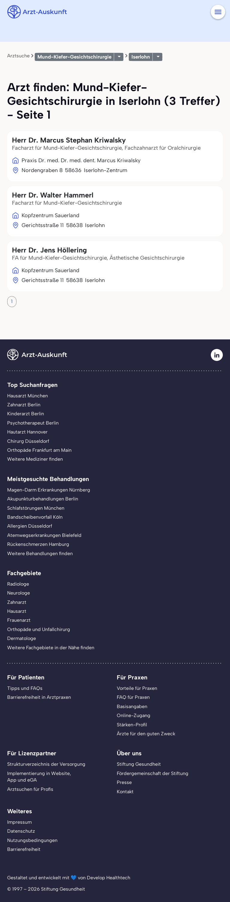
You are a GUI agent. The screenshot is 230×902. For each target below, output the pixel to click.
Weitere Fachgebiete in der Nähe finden (50, 647)
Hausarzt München (27, 396)
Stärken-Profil (132, 725)
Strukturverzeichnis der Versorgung (46, 764)
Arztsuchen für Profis (30, 789)
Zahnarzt (16, 602)
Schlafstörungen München (35, 508)
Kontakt (125, 791)
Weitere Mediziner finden (35, 459)
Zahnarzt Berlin (23, 405)
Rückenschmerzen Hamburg (38, 544)
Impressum (19, 822)
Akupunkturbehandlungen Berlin (42, 499)
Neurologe (18, 593)
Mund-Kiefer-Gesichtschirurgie (74, 57)
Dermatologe (21, 638)
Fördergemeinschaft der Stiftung (152, 773)
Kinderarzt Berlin (25, 413)
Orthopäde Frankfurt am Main (39, 450)
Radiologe (18, 584)
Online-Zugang (133, 715)
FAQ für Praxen (133, 697)
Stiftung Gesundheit (139, 764)
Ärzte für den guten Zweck (146, 733)
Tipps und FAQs (25, 688)
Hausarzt (16, 611)
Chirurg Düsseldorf (28, 441)
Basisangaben (132, 706)
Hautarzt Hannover (27, 432)
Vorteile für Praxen (137, 688)
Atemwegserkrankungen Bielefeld (44, 535)
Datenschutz (21, 831)
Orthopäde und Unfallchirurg (38, 629)
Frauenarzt (19, 620)
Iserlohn (140, 57)
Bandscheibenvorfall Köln (35, 517)
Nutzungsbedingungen (32, 840)
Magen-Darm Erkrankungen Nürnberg (48, 490)
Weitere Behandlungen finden (40, 553)
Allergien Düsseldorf (29, 526)
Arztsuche (18, 56)
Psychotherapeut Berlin (33, 423)
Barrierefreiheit (23, 849)
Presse (124, 782)
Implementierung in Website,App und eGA (39, 777)
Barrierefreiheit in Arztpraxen (39, 697)
